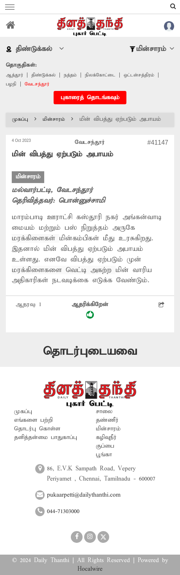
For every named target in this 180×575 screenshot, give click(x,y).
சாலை (104, 411)
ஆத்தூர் (14, 75)
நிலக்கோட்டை (100, 75)
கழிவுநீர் (106, 437)
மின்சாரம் (58, 119)
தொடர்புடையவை (90, 351)
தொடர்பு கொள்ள (37, 429)
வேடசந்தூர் (37, 84)
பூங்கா (104, 455)
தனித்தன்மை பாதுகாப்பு (45, 437)
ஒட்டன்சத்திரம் (139, 75)
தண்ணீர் (107, 420)
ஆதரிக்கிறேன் (90, 310)
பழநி (11, 84)
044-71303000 (63, 511)
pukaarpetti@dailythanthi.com (84, 495)
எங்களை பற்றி (33, 420)
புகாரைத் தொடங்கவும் (90, 97)
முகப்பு (24, 119)
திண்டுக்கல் (43, 75)
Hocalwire (90, 569)
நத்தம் (70, 75)
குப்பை (105, 446)
